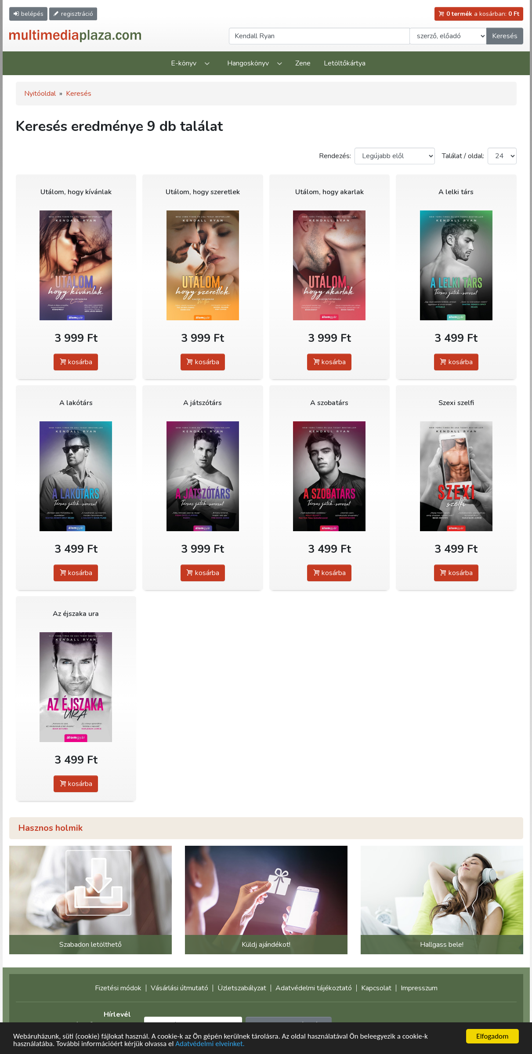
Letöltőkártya (345, 63)
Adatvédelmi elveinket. (210, 1044)
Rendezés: (335, 156)
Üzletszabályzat (241, 988)
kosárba (75, 362)
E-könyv (183, 63)
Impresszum (419, 988)
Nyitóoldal (40, 93)
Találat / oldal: (463, 156)
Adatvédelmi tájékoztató (313, 988)
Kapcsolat (376, 988)
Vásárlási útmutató (179, 988)
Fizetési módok (118, 988)
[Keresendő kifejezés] (319, 36)
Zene (303, 63)
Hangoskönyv (248, 63)
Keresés (505, 36)
